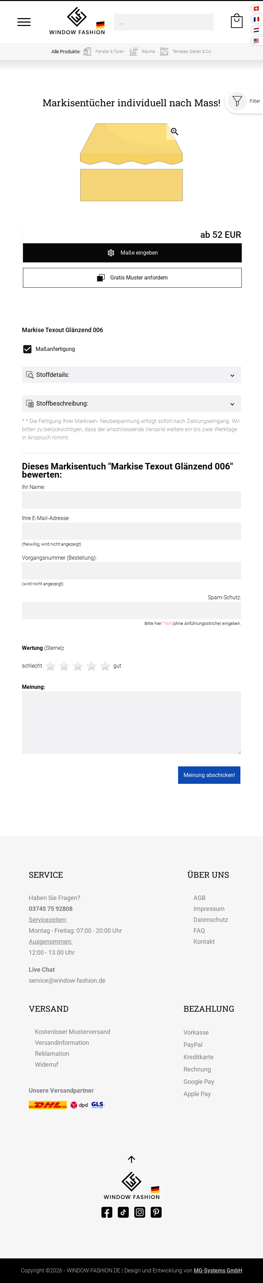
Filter (244, 101)
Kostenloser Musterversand (72, 1031)
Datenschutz (210, 919)
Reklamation (52, 1053)
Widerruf (46, 1064)
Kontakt (204, 941)
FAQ (199, 930)
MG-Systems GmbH (218, 1270)
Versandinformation (62, 1042)
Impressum (209, 908)
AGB (199, 897)
